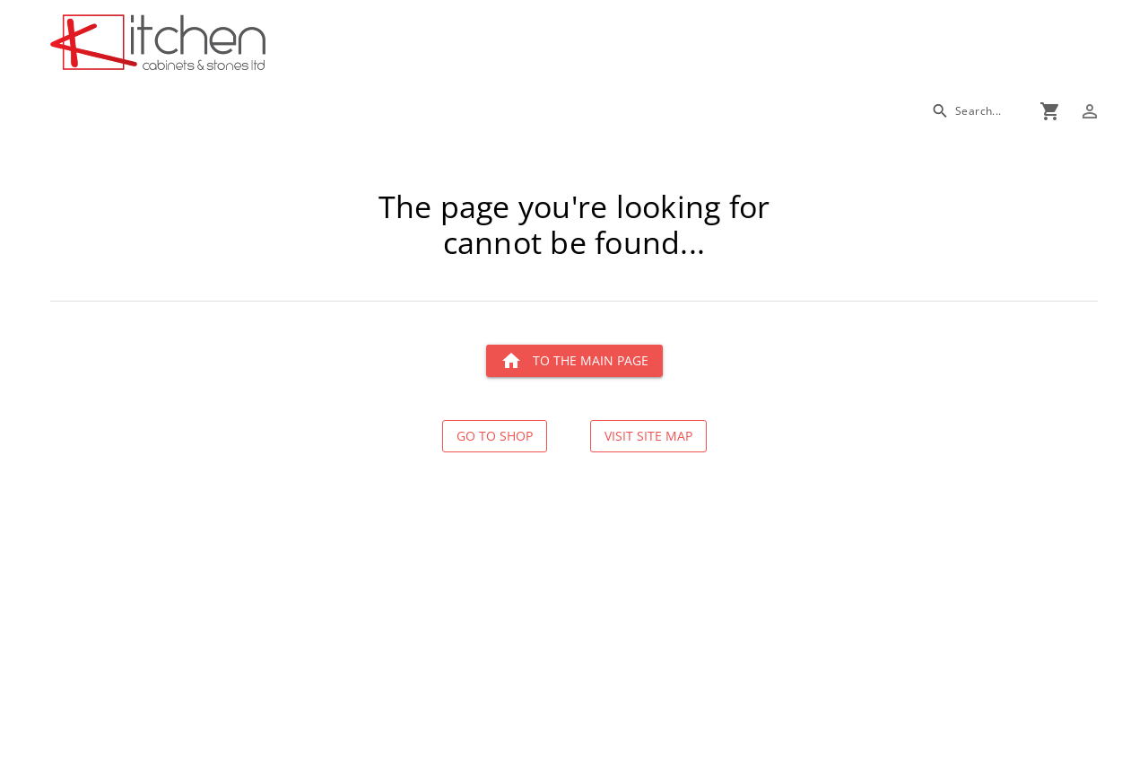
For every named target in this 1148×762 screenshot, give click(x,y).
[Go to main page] (222, 44)
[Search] (966, 111)
